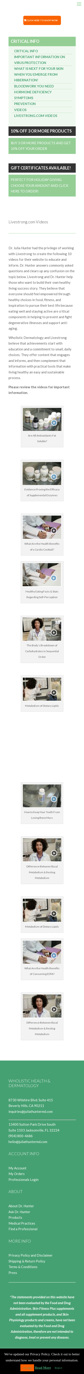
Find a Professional (23, 1229)
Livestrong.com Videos (35, 116)
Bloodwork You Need (34, 86)
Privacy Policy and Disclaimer (31, 1255)
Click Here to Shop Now (42, 20)
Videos (20, 110)
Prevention (25, 104)
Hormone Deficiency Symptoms (33, 95)
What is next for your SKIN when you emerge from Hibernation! (38, 74)
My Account (17, 1168)
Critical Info (26, 51)
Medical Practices (22, 1223)
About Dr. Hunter (21, 1206)
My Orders (17, 1174)
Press (13, 1273)
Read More (43, 1367)
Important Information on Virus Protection (39, 60)
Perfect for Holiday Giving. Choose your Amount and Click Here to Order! (39, 185)
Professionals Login (24, 1179)
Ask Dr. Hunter (19, 1212)
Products (15, 1217)
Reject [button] (58, 1367)
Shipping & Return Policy (27, 1261)
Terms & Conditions (23, 1267)
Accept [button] (27, 1367)
